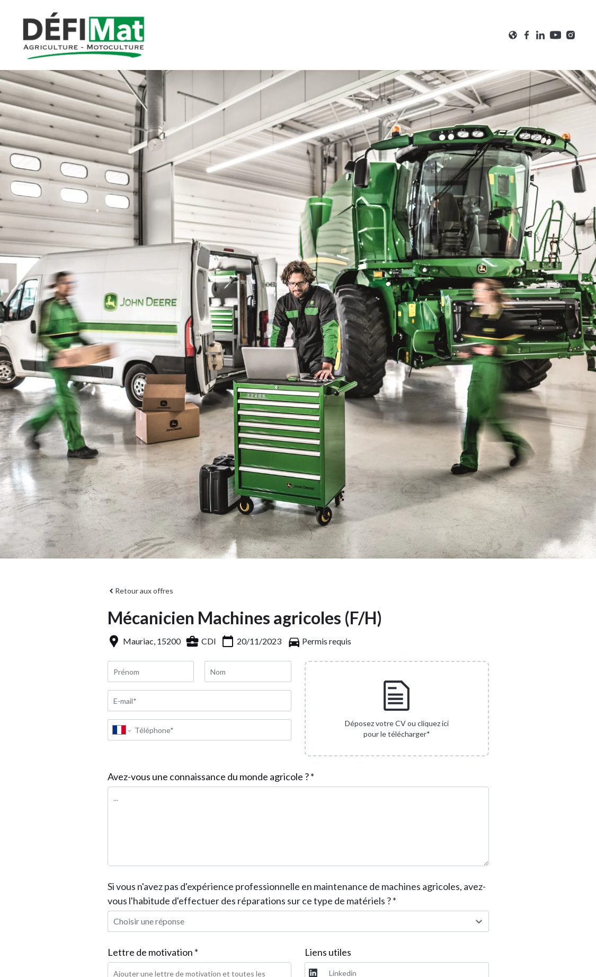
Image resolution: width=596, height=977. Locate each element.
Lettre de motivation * (153, 952)
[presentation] (397, 708)
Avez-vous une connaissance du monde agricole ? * (211, 776)
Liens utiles (328, 952)
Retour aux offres (140, 590)
